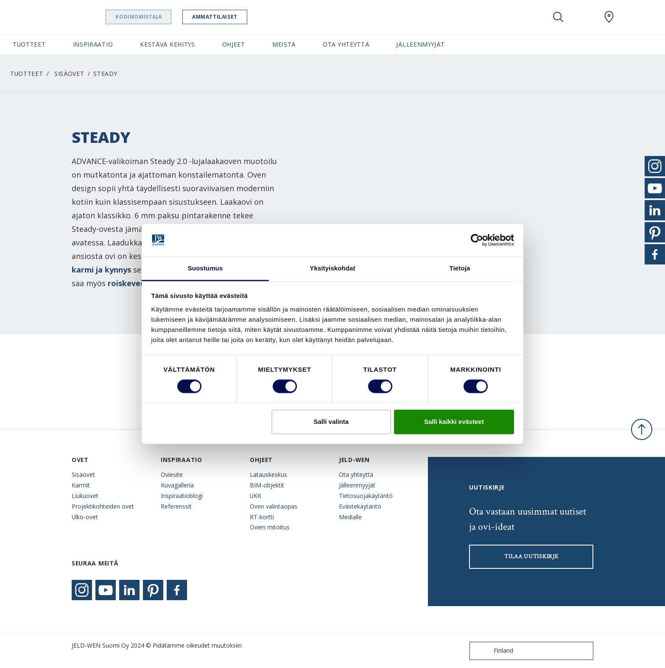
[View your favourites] (583, 17)
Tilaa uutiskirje (531, 556)
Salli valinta (331, 421)
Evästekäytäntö (360, 506)
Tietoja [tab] (460, 268)
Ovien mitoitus (270, 527)
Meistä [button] (284, 44)
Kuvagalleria (177, 485)
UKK (255, 496)
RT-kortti (262, 517)
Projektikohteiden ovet (103, 506)
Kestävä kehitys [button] (167, 44)
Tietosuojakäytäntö (366, 496)
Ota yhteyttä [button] (346, 44)
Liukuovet (85, 496)
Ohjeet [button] (233, 44)
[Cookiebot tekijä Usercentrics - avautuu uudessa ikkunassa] (477, 240)
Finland (493, 651)
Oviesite (172, 474)
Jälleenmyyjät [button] (420, 44)
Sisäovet (69, 74)
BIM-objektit (267, 485)
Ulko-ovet (85, 517)
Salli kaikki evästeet (454, 421)
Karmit (81, 485)
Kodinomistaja (160, 16)
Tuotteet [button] (29, 44)
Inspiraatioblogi (182, 496)
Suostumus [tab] (205, 268)
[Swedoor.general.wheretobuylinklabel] (609, 17)
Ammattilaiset (236, 16)
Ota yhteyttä (356, 474)
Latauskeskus (268, 474)
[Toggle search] (558, 17)
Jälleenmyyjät (357, 485)
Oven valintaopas (273, 506)
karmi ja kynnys (101, 269)
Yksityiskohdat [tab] (332, 268)
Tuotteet (26, 74)
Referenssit (176, 506)
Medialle (350, 517)
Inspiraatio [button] (93, 44)
